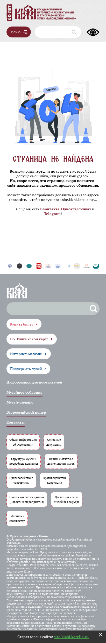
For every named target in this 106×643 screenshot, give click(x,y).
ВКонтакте (50, 208)
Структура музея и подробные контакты (23, 461)
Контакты (15, 422)
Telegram (52, 213)
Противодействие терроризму (21, 480)
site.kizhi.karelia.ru (71, 636)
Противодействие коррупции (55, 480)
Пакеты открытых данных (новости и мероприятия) (26, 499)
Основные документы (53, 442)
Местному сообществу (17, 518)
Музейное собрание (24, 392)
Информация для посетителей (34, 382)
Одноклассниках (76, 208)
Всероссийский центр (26, 412)
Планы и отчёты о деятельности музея (61, 461)
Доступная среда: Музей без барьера (67, 499)
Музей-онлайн (19, 402)
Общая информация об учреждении (23, 442)
